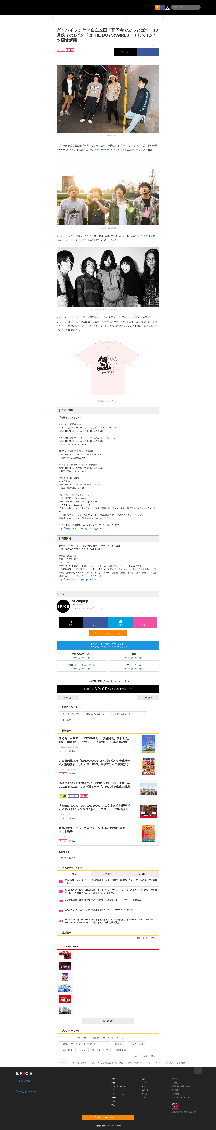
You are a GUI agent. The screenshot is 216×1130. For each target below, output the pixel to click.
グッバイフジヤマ (128, 145)
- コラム (143, 1094)
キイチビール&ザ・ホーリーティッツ (126, 714)
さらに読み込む (116, 1021)
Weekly (108, 874)
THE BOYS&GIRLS (109, 149)
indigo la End (120, 1050)
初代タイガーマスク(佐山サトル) (106, 1037)
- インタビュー (146, 1086)
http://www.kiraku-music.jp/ (95, 518)
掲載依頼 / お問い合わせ (181, 1086)
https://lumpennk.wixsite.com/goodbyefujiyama (80, 528)
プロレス (65, 1037)
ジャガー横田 (135, 1044)
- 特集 (142, 1097)
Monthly (142, 874)
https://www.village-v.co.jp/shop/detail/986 (78, 579)
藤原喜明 (118, 1044)
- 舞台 (112, 1083)
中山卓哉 (65, 720)
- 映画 (112, 1105)
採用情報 (175, 1090)
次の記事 (151, 697)
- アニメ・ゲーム (117, 1094)
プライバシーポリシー (180, 1097)
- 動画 (142, 1079)
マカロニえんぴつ (99, 1050)
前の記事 (65, 697)
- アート (113, 1097)
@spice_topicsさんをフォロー (29, 1091)
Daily (73, 874)
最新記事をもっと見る (147, 938)
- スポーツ (114, 1101)
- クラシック (115, 1090)
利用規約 (175, 1094)
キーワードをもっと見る (146, 1056)
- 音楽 (112, 1079)
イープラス (62, 1063)
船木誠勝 (80, 1037)
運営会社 (175, 1079)
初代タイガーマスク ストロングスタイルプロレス (84, 1044)
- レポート (144, 1090)
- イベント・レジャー (118, 1086)
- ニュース (144, 1083)
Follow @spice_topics (82, 657)
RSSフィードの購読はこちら (110, 633)
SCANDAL (66, 1050)
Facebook (25, 1080)
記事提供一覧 (177, 1083)
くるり (81, 1050)
